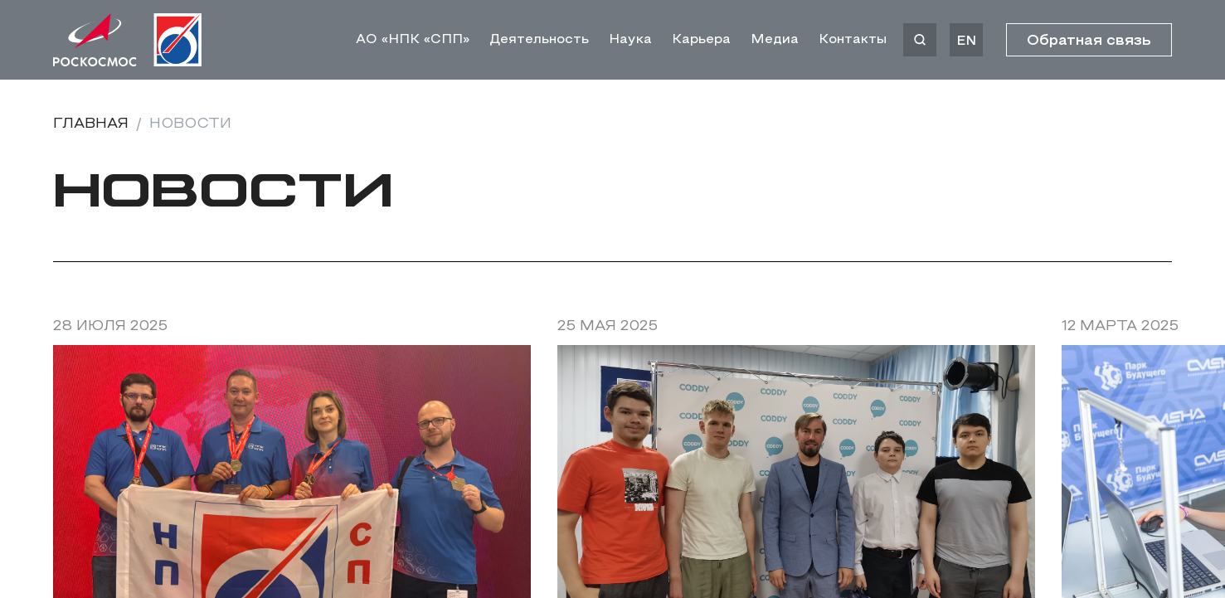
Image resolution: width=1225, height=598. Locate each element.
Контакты (853, 40)
